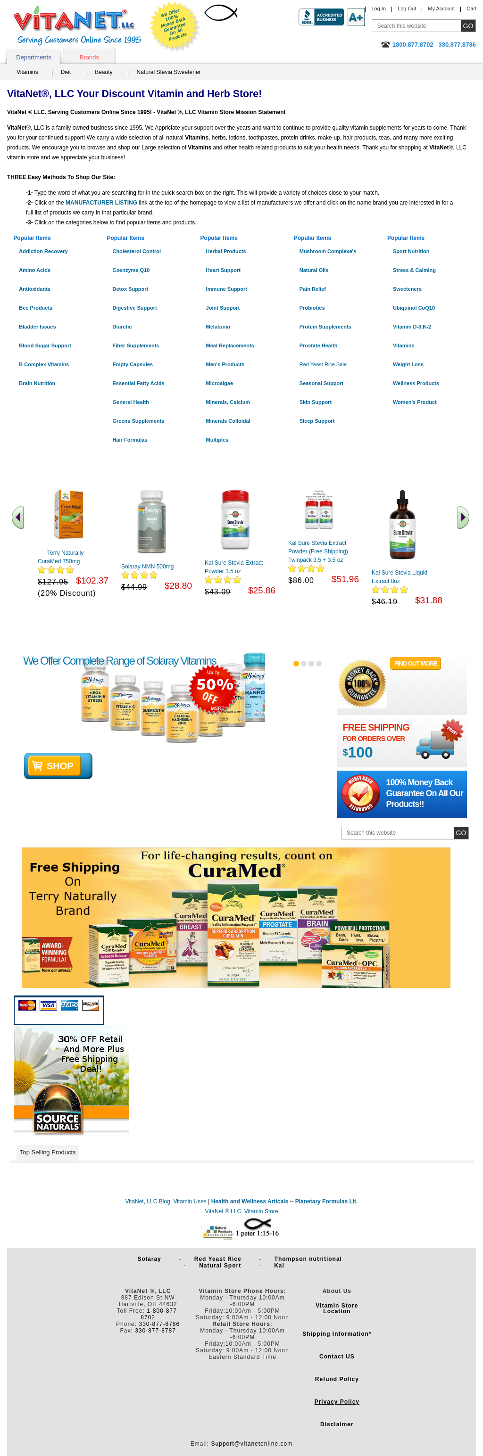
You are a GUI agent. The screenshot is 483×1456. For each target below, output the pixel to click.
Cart (471, 8)
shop (60, 766)
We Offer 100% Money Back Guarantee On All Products (175, 27)
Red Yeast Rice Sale (323, 364)
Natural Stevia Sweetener (169, 72)
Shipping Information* (336, 1334)
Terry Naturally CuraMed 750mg (60, 557)
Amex (69, 1005)
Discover (91, 1005)
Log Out (407, 8)
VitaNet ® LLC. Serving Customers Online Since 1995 (77, 26)
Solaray (151, 1259)
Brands (89, 57)
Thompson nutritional (310, 1259)
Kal (279, 1265)
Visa (48, 1005)
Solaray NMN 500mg (147, 566)
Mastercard (27, 1005)
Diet (66, 72)
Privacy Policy (337, 1402)
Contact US (337, 1356)
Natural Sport (222, 1265)
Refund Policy (337, 1379)
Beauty (103, 72)
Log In (378, 8)
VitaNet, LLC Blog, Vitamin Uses (166, 1201)
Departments (33, 57)
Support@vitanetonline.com (252, 1443)
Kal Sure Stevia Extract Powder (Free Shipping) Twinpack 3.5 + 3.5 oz (318, 551)
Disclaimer (337, 1424)
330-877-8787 (155, 1330)
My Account (441, 8)
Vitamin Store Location (337, 1308)
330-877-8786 (159, 1324)
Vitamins (27, 72)
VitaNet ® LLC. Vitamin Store (241, 1211)
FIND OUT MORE (415, 663)
